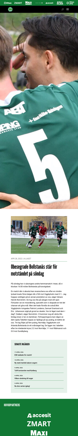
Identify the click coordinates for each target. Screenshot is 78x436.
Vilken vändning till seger (23, 378)
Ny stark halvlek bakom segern (25, 363)
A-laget (27, 259)
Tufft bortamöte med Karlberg (25, 371)
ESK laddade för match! (23, 355)
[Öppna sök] (63, 9)
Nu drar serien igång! (22, 386)
